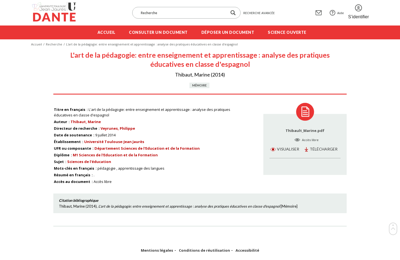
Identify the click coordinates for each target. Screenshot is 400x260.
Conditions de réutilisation (204, 250)
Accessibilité (247, 250)
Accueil (107, 32)
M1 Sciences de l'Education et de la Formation (115, 154)
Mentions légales (157, 250)
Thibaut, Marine (86, 121)
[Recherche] (182, 12)
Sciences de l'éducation (89, 161)
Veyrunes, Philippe (118, 128)
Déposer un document (227, 32)
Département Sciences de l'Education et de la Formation (147, 148)
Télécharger (324, 149)
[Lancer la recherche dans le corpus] (233, 12)
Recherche (54, 44)
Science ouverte (287, 32)
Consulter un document (158, 32)
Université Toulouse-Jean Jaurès (114, 141)
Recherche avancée (259, 13)
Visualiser (288, 149)
